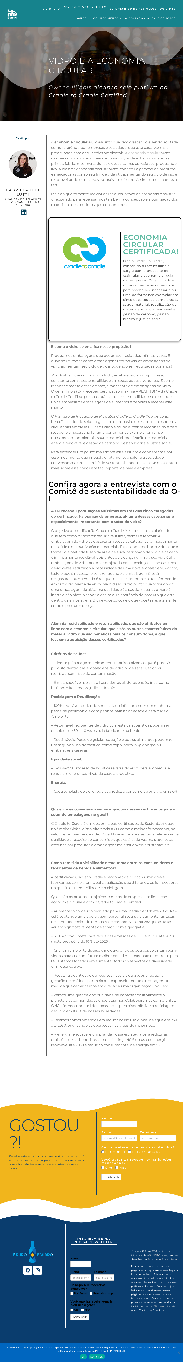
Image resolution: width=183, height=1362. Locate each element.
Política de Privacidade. (162, 1259)
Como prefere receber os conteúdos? (138, 1147)
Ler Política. (96, 1356)
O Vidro (49, 9)
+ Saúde (80, 18)
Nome (106, 1118)
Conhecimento (106, 18)
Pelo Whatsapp (144, 1151)
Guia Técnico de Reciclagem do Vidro (143, 9)
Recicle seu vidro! (84, 7)
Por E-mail (113, 1151)
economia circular (143, 153)
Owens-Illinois (70, 87)
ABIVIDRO (153, 1255)
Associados (135, 18)
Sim (106, 1167)
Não (121, 1167)
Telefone (148, 1132)
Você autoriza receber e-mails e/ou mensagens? (136, 1161)
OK (83, 1356)
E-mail (107, 1132)
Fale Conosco (164, 18)
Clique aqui (160, 1306)
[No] (178, 1352)
